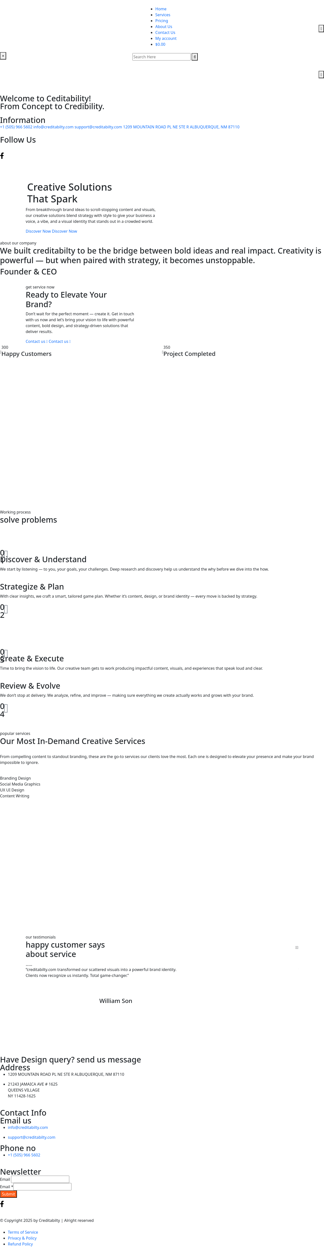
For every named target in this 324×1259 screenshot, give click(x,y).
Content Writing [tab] (14, 796)
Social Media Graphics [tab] (20, 784)
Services (162, 14)
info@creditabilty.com (53, 127)
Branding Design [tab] (15, 778)
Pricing (161, 20)
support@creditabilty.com (99, 127)
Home (161, 9)
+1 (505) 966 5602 (16, 127)
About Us (163, 26)
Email (5, 1179)
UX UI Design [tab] (12, 790)
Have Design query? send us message (70, 1059)
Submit (8, 1194)
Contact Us (165, 32)
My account (165, 38)
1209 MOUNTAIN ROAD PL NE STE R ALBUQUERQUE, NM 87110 (181, 127)
